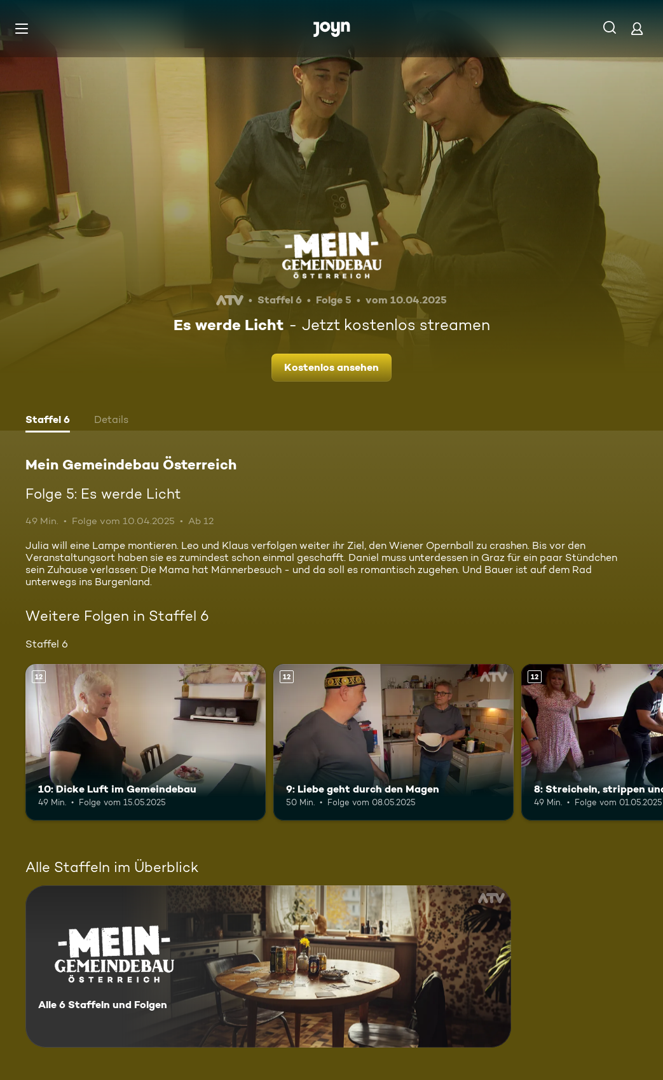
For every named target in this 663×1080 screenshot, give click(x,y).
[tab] (47, 421)
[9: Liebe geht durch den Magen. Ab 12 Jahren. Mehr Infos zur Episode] (393, 742)
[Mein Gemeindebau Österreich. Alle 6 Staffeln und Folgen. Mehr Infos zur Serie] (268, 966)
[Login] (637, 28)
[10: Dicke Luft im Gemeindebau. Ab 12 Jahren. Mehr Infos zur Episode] (145, 742)
